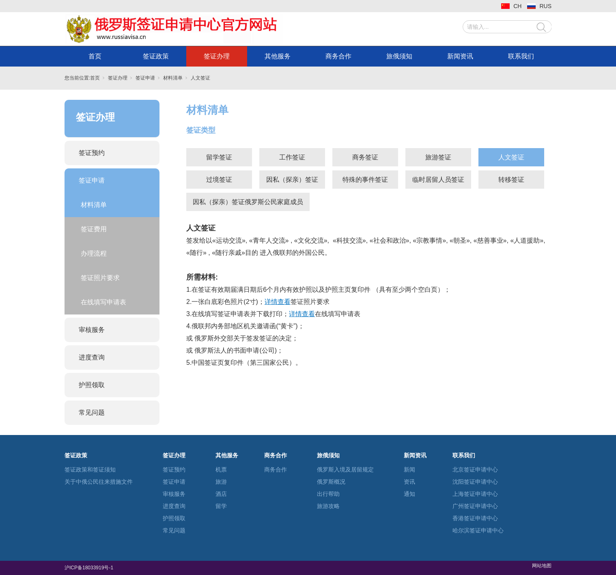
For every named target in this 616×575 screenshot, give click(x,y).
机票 (221, 469)
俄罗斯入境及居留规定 (345, 469)
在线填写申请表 (103, 302)
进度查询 (92, 357)
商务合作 (338, 56)
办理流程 (94, 253)
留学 (221, 506)
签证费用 (94, 229)
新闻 (409, 469)
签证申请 (145, 78)
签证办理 (217, 56)
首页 (94, 56)
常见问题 (92, 412)
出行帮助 (328, 494)
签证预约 (92, 152)
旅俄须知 (399, 56)
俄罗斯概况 (331, 481)
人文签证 (200, 78)
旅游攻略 (328, 506)
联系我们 (521, 56)
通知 (409, 494)
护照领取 (92, 384)
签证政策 (156, 56)
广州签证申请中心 (475, 506)
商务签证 (365, 157)
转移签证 (511, 179)
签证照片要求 (100, 277)
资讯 (409, 481)
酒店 (221, 494)
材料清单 (173, 78)
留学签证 (219, 157)
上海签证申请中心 (475, 494)
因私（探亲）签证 (292, 179)
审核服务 (92, 329)
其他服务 (278, 56)
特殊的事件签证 (365, 179)
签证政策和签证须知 (90, 469)
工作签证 (292, 157)
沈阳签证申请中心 (475, 481)
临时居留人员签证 (438, 179)
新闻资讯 (460, 56)
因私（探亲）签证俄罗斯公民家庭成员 (248, 201)
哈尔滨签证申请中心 (478, 530)
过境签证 (219, 179)
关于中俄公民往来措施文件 (99, 481)
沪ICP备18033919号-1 (89, 568)
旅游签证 (438, 157)
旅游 (221, 481)
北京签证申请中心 (475, 469)
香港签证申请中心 (475, 518)
